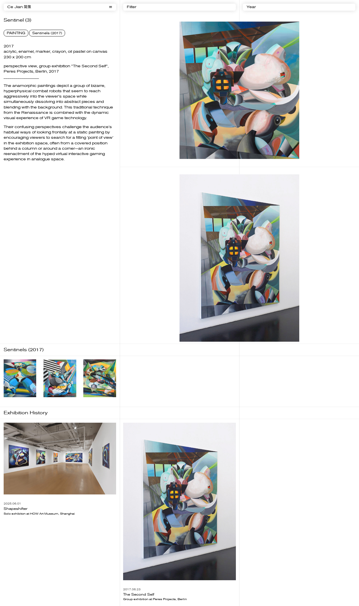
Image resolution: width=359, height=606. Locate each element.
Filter (131, 7)
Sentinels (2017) (47, 33)
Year (251, 7)
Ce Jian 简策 (19, 7)
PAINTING (16, 33)
